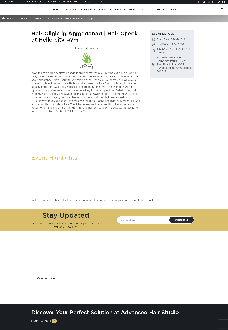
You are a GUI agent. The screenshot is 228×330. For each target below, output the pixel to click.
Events (24, 18)
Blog (143, 9)
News (132, 9)
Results (118, 9)
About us (69, 9)
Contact (157, 9)
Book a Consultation (68, 2)
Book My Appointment (92, 2)
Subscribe (181, 220)
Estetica (172, 9)
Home (55, 9)
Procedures (86, 9)
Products (103, 9)
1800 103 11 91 (13, 2)
